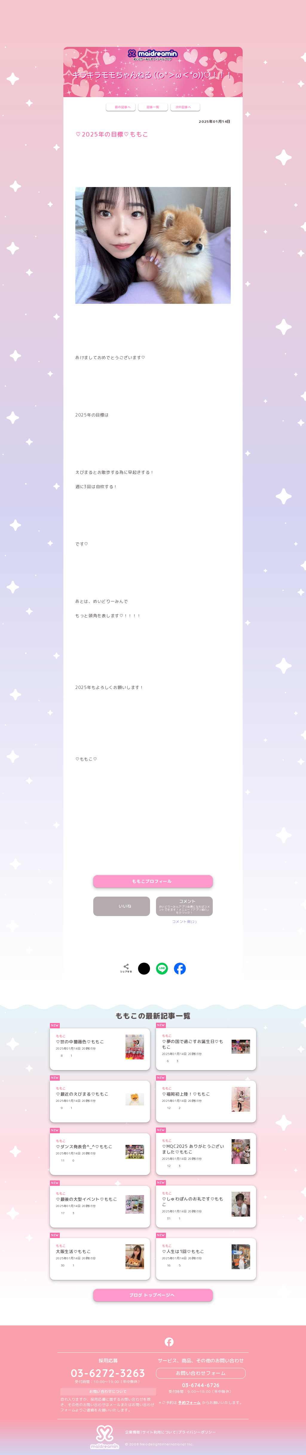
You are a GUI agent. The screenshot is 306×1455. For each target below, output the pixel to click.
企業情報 (132, 1432)
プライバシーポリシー (197, 1432)
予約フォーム (189, 1402)
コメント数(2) (184, 921)
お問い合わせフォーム (201, 1373)
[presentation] (153, 942)
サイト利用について (159, 1432)
